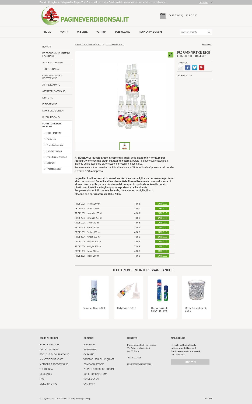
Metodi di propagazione (54, 364)
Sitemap (86, 399)
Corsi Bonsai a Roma (95, 374)
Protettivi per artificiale (57, 157)
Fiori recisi (51, 139)
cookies (162, 2)
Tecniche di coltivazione (54, 354)
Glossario (46, 374)
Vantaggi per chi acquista (98, 359)
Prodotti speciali (54, 169)
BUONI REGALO (51, 117)
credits (208, 399)
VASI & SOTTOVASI (52, 62)
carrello (162, 203)
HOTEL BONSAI (91, 379)
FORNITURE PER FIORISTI (51, 125)
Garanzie (88, 354)
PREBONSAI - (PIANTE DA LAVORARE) (56, 54)
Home (47, 31)
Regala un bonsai (150, 31)
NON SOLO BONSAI (53, 110)
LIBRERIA (47, 97)
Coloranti (51, 163)
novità (64, 31)
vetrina (101, 31)
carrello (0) (176, 15)
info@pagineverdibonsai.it (139, 364)
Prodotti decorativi (55, 145)
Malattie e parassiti (51, 359)
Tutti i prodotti (54, 133)
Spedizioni (89, 344)
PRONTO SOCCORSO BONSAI (98, 369)
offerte (82, 31)
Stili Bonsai (46, 369)
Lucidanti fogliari (54, 151)
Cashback (89, 384)
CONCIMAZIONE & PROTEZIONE (52, 77)
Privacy (78, 399)
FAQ (42, 379)
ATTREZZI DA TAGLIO (53, 91)
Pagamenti (89, 349)
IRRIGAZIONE (49, 104)
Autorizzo (204, 2)
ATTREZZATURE (51, 84)
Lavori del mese (49, 349)
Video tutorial (48, 384)
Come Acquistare (93, 364)
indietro (207, 44)
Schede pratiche (49, 344)
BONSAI (46, 46)
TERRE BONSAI (50, 69)
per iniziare (122, 31)
